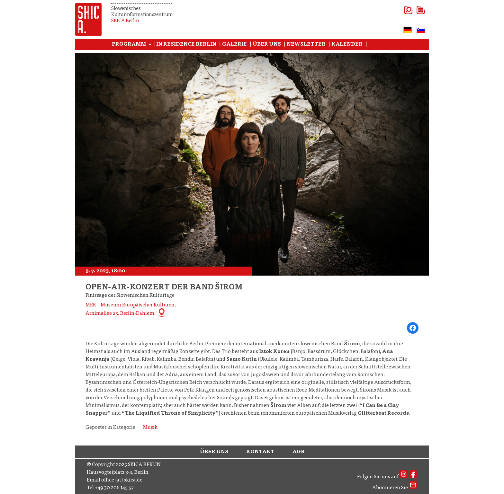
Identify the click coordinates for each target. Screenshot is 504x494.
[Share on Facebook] (413, 328)
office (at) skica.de (121, 480)
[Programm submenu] (150, 44)
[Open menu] (413, 10)
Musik (150, 427)
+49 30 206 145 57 (114, 487)
